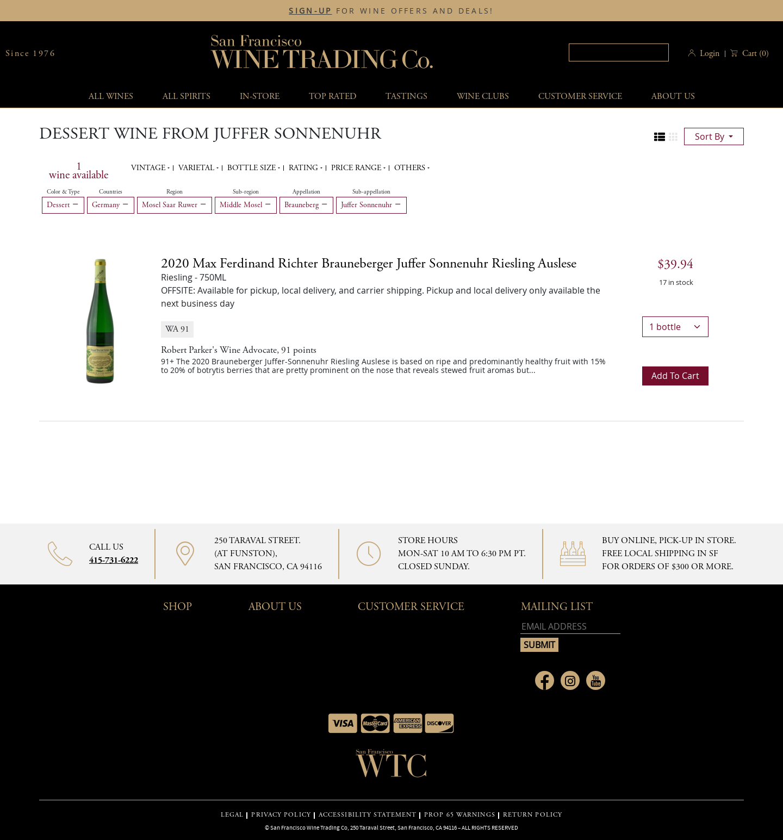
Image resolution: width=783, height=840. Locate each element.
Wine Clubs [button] (483, 96)
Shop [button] (177, 607)
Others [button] (410, 168)
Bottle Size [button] (252, 168)
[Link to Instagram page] (570, 680)
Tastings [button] (406, 96)
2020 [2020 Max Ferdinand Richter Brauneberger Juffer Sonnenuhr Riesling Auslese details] (368, 263)
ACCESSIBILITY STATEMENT (368, 815)
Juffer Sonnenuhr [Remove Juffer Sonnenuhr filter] (371, 205)
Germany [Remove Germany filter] (110, 205)
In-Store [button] (259, 96)
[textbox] (619, 52)
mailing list (557, 607)
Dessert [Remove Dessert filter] (63, 205)
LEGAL (232, 815)
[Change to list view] (659, 137)
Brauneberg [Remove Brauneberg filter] (306, 205)
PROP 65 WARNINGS (459, 815)
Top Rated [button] (332, 96)
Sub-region (246, 192)
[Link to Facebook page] (544, 680)
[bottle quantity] (675, 326)
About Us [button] (673, 96)
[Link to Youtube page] (595, 680)
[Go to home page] (391, 767)
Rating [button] (304, 168)
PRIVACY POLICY (280, 815)
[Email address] (570, 626)
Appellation (306, 192)
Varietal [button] (197, 168)
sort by (710, 136)
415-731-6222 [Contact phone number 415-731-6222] (113, 560)
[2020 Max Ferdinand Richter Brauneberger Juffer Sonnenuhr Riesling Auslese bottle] (100, 320)
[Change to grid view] (673, 137)
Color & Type (63, 192)
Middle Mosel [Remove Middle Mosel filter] (246, 205)
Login (709, 53)
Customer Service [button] (411, 607)
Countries (110, 192)
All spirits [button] (186, 96)
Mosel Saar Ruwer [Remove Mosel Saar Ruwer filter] (174, 205)
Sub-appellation (371, 192)
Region (174, 192)
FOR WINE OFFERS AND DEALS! (391, 11)
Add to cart (675, 376)
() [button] (754, 53)
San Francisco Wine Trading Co (322, 53)
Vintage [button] (149, 168)
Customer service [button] (580, 96)
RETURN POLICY (532, 815)
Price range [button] (357, 168)
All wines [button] (111, 96)
